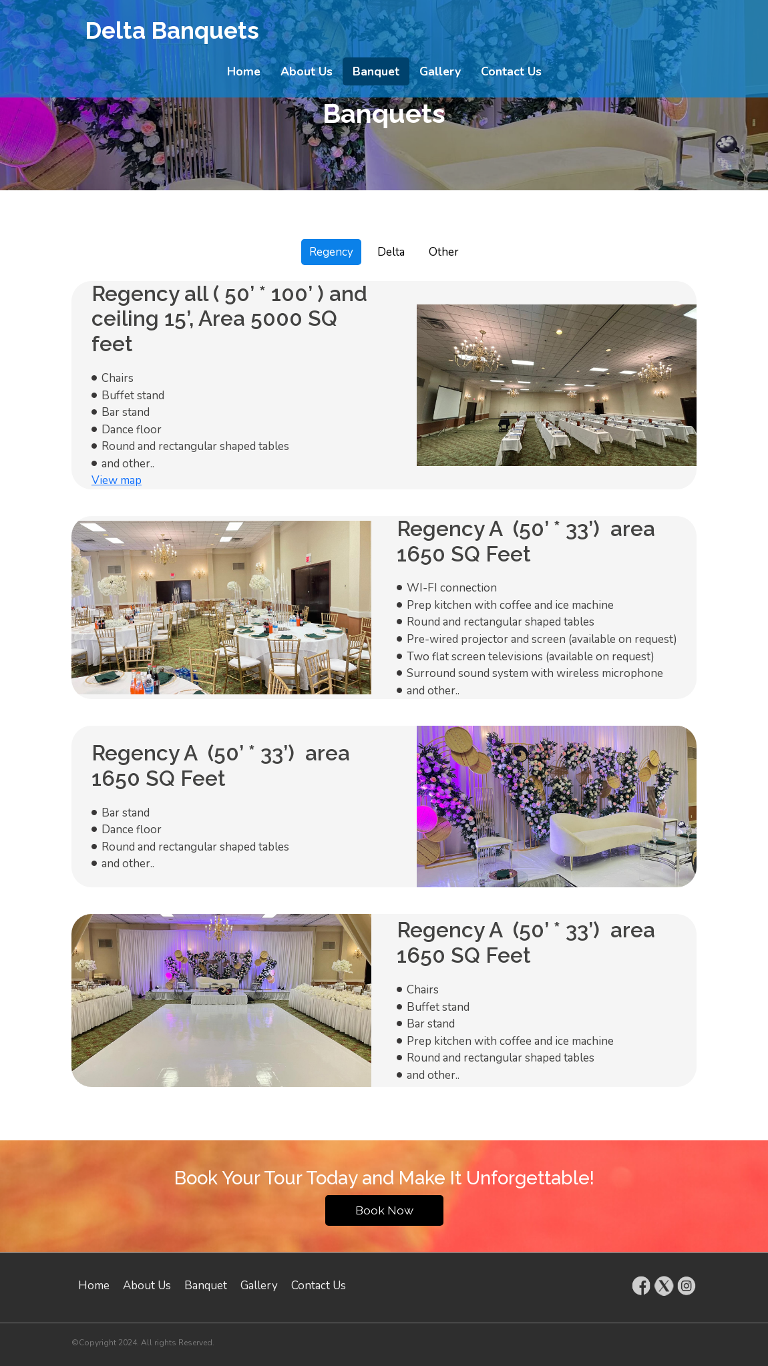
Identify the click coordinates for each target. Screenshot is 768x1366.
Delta (391, 252)
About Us (306, 71)
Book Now (384, 1210)
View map (116, 480)
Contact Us (511, 71)
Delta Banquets (172, 30)
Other (444, 252)
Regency (331, 252)
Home (243, 71)
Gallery (440, 71)
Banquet (376, 71)
